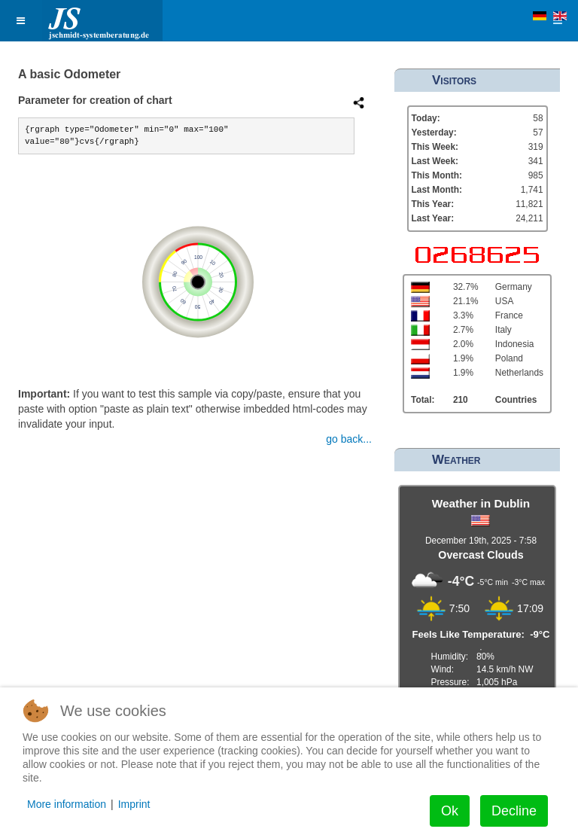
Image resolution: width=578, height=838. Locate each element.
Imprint (134, 804)
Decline (514, 810)
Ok (449, 810)
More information (66, 804)
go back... (349, 439)
